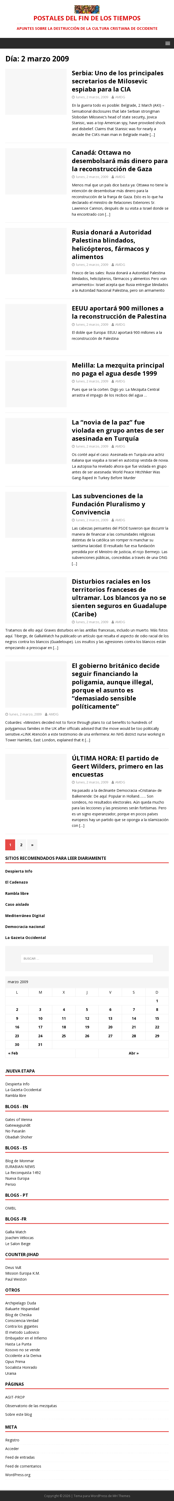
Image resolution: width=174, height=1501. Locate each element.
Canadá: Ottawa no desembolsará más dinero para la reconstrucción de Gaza (120, 160)
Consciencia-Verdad (21, 1320)
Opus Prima (15, 1361)
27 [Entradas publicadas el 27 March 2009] (110, 1035)
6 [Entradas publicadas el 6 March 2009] (110, 1009)
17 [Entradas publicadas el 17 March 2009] (40, 1026)
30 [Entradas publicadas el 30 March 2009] (17, 1044)
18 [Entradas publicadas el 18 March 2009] (64, 1026)
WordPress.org (17, 1474)
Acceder (12, 1448)
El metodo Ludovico (22, 1332)
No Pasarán (15, 1130)
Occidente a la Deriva (23, 1355)
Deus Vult (13, 1267)
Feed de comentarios (23, 1466)
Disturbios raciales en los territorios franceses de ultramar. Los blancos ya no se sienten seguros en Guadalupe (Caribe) (119, 597)
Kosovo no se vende (22, 1349)
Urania (10, 1373)
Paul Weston (16, 1279)
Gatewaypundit (18, 1125)
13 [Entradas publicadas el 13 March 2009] (110, 1018)
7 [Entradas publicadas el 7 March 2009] (134, 1009)
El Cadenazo (16, 882)
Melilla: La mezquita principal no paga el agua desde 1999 (118, 369)
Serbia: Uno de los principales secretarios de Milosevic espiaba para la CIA (118, 80)
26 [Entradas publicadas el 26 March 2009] (87, 1035)
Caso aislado (17, 904)
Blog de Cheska (18, 1314)
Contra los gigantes (21, 1326)
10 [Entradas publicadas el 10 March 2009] (40, 1018)
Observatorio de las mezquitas (31, 1405)
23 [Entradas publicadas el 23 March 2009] (17, 1035)
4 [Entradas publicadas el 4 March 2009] (64, 1009)
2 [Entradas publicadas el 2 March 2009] (17, 1009)
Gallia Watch (15, 1231)
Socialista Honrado (21, 1367)
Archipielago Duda (20, 1303)
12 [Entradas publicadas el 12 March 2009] (87, 1018)
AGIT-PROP (15, 1397)
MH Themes (121, 1496)
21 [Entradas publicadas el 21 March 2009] (134, 1026)
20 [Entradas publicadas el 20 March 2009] (110, 1026)
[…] (152, 134)
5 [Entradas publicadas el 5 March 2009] (87, 1009)
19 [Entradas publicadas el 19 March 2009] (87, 1026)
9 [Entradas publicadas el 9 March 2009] (17, 1018)
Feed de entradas (20, 1457)
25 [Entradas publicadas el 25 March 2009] (64, 1035)
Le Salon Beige (18, 1243)
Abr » (134, 1053)
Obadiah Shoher (18, 1137)
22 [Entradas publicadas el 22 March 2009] (157, 1026)
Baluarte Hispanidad (22, 1308)
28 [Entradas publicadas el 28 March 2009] (134, 1035)
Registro (12, 1439)
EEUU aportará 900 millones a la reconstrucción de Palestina (119, 312)
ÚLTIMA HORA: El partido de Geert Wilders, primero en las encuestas (117, 766)
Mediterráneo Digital (25, 915)
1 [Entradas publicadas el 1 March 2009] (157, 1000)
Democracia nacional (25, 926)
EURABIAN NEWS (20, 1166)
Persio (10, 1184)
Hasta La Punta (18, 1344)
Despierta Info (18, 871)
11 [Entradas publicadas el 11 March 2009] (64, 1018)
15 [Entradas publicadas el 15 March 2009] (157, 1018)
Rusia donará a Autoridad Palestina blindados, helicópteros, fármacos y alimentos (112, 244)
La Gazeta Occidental (25, 937)
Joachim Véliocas (19, 1237)
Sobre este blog (18, 1414)
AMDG (120, 97)
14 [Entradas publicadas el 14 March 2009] (134, 1018)
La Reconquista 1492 (23, 1172)
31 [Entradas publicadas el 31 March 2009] (40, 1044)
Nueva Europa (17, 1178)
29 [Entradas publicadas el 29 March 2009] (157, 1035)
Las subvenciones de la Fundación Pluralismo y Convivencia (108, 503)
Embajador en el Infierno (26, 1338)
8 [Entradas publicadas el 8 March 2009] (157, 1009)
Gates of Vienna (18, 1119)
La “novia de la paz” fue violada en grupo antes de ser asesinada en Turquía (118, 430)
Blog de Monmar (19, 1160)
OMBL (10, 1208)
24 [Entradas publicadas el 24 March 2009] (40, 1035)
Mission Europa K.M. (22, 1273)
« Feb (13, 1053)
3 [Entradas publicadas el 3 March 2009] (40, 1009)
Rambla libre (17, 893)
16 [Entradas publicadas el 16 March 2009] (17, 1026)
